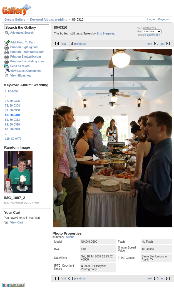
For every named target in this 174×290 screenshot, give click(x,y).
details (70, 237)
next (149, 43)
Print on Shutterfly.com (25, 56)
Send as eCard (19, 66)
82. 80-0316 (12, 124)
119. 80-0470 (13, 138)
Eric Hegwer (105, 33)
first (63, 43)
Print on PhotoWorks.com (27, 51)
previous (80, 43)
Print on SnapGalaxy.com (27, 61)
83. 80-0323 (12, 129)
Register (163, 19)
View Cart (16, 222)
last (162, 43)
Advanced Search (22, 32)
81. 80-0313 (12, 119)
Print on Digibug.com (24, 47)
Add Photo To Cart (22, 42)
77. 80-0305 (12, 100)
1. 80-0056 (11, 91)
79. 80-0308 (12, 110)
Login (151, 19)
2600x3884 (153, 34)
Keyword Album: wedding (49, 19)
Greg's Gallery (14, 19)
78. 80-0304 (12, 105)
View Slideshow (20, 75)
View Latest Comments (25, 70)
